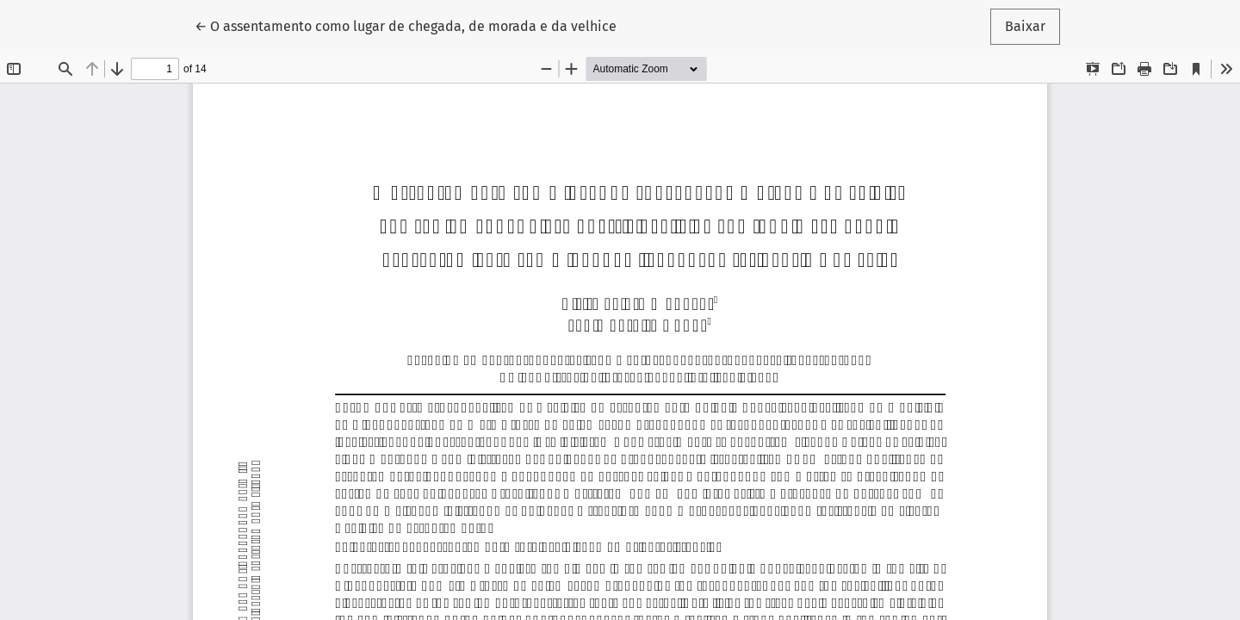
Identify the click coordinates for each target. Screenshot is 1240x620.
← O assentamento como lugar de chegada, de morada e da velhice (406, 25)
